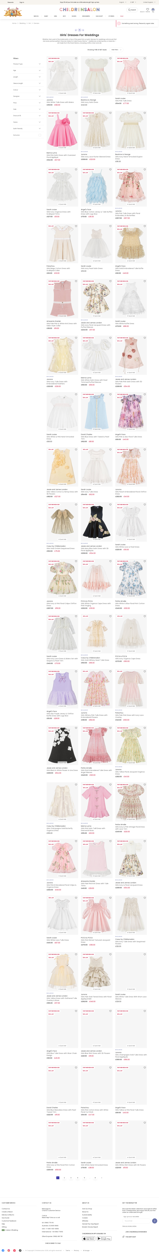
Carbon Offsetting (10, 1230)
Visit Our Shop (87, 1209)
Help (3, 1224)
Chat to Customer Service (51, 1209)
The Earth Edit (129, 1236)
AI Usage (86, 1250)
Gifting (4, 1227)
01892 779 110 (49, 1223)
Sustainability (87, 1215)
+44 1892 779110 (57, 1232)
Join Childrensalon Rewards (134, 1232)
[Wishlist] (147, 10)
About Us (85, 1212)
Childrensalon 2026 (41, 1250)
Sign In (20, 2)
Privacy (76, 1250)
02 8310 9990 (53, 1226)
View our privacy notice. (129, 1226)
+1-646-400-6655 (52, 1229)
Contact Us (6, 1209)
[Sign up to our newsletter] (154, 1220)
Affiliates (85, 1221)
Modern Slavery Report (90, 1227)
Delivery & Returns (8, 1215)
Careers (85, 1218)
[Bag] (153, 10)
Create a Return (7, 1212)
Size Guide (5, 1218)
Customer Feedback (9, 1221)
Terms (68, 1250)
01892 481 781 (58, 1236)
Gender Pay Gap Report (90, 1224)
